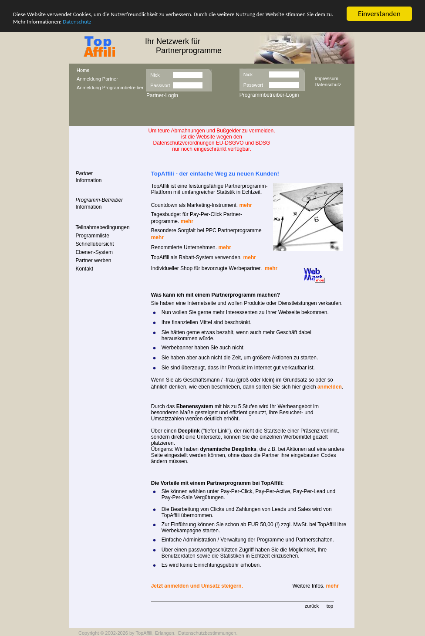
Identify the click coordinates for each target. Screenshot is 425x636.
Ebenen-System (94, 252)
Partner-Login (162, 95)
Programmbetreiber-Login (269, 95)
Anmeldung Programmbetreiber (110, 87)
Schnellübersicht (95, 244)
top (330, 606)
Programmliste (92, 236)
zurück (312, 606)
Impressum (326, 78)
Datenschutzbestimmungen (207, 633)
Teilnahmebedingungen (103, 227)
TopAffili (143, 633)
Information (89, 180)
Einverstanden (379, 13)
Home (83, 70)
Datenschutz (77, 21)
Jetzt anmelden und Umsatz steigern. (197, 586)
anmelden (329, 387)
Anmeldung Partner (97, 78)
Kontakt (85, 269)
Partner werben (93, 260)
